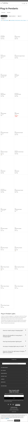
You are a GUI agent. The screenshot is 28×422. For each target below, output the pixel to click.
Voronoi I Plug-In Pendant (5, 286)
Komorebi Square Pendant (19, 190)
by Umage (2, 38)
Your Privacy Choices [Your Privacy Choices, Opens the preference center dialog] (10, 420)
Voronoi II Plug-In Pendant (19, 286)
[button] (1, 3)
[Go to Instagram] (13, 407)
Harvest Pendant (3, 209)
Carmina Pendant (3, 113)
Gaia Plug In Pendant (18, 228)
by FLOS (16, 114)
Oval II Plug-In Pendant (18, 248)
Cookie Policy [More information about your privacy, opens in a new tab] (7, 418)
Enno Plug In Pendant (4, 228)
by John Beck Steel (3, 76)
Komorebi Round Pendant (19, 133)
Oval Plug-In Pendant (4, 152)
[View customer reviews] (18, 407)
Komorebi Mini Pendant (4, 133)
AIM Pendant (17, 113)
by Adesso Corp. (3, 210)
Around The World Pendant (19, 152)
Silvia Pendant (17, 171)
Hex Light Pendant (4, 75)
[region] (14, 417)
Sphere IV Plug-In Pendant (5, 267)
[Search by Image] (24, 3)
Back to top (14, 362)
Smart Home (4, 12)
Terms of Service (7, 403)
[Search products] (22, 3)
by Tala (2, 153)
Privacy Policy (21, 403)
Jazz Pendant (17, 75)
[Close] (26, 415)
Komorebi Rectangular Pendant (20, 56)
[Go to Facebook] (8, 407)
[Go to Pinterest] (10, 407)
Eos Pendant (3, 37)
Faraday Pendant (17, 37)
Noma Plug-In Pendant (4, 248)
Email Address (7, 398)
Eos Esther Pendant (18, 94)
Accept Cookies (17, 420)
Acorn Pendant (3, 56)
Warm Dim (9, 12)
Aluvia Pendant (3, 94)
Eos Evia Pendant (3, 190)
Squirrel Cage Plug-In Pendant (19, 267)
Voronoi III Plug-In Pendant (5, 305)
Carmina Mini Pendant (18, 209)
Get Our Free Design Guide (14, 366)
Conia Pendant (3, 171)
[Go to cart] (26, 3)
